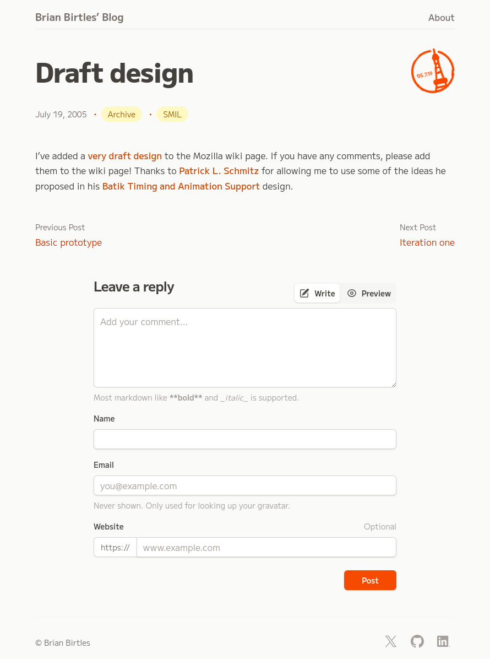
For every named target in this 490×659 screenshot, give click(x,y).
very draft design (125, 155)
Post (370, 580)
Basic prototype (68, 242)
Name (104, 418)
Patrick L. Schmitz (219, 170)
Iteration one (427, 242)
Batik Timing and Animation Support (181, 185)
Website (109, 526)
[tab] (317, 293)
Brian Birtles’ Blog (79, 16)
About (441, 17)
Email (104, 464)
